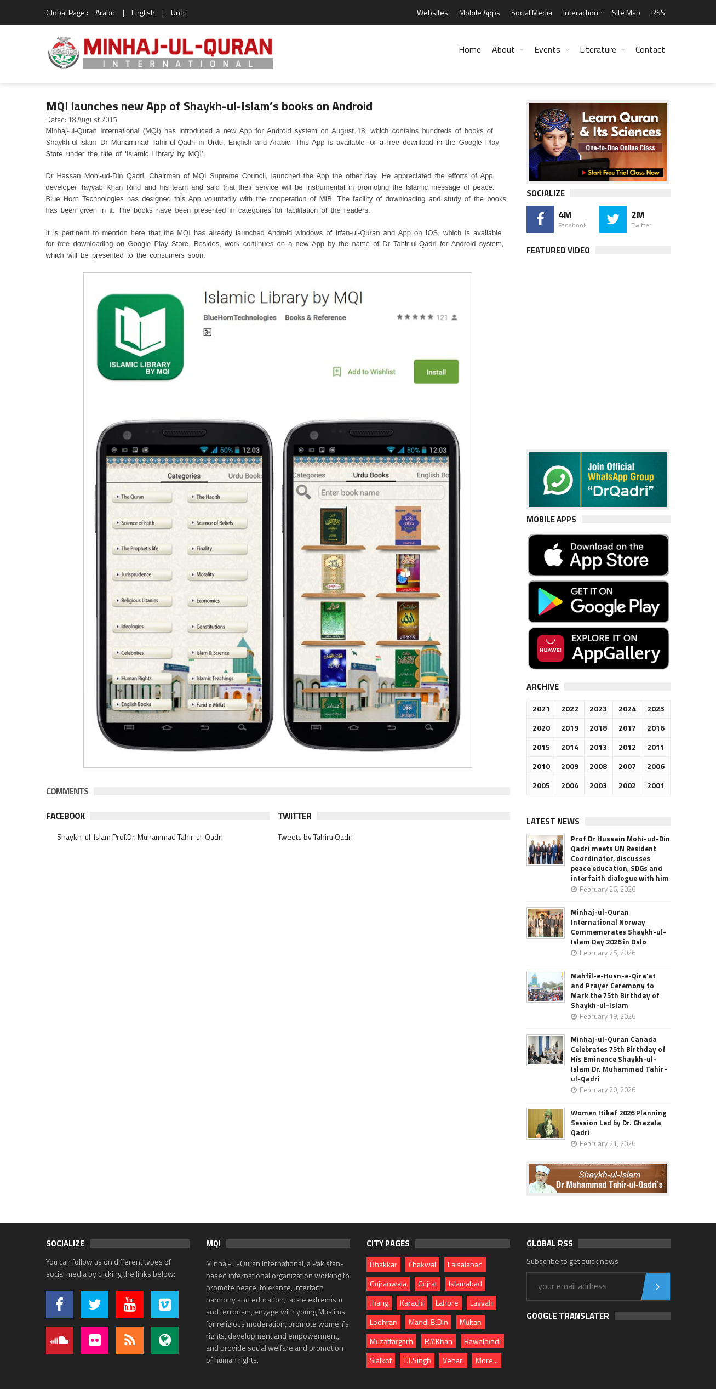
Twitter (294, 815)
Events (547, 49)
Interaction (580, 12)
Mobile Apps (479, 12)
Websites (432, 12)
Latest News (553, 821)
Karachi (412, 1302)
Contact (650, 49)
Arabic (105, 12)
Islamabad (465, 1283)
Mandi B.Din (428, 1322)
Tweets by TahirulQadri (315, 836)
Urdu (179, 12)
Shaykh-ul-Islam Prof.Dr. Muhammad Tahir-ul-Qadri (140, 836)
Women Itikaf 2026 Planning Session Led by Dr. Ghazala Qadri (619, 1122)
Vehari (453, 1360)
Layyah (481, 1302)
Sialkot (381, 1360)
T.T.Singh (417, 1360)
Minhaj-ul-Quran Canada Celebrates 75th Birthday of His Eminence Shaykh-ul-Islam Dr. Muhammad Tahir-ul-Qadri (619, 1059)
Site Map (626, 12)
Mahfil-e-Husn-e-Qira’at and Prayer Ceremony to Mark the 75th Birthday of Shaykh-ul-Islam (615, 990)
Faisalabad (465, 1264)
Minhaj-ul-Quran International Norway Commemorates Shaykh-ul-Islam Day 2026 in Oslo (618, 927)
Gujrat (427, 1283)
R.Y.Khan (438, 1341)
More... (487, 1360)
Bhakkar (383, 1264)
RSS (658, 12)
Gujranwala (388, 1283)
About (503, 49)
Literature (598, 49)
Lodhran (383, 1322)
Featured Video (558, 250)
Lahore (447, 1302)
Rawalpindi (482, 1341)
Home (470, 49)
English (143, 12)
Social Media (531, 12)
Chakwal (422, 1264)
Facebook (65, 815)
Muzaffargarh (391, 1341)
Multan (471, 1322)
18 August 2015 (92, 119)
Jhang (379, 1302)
